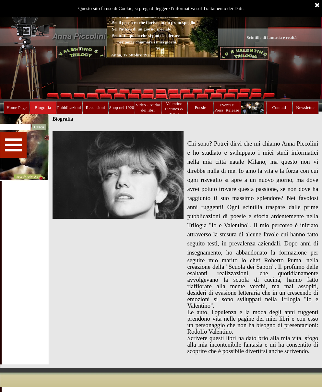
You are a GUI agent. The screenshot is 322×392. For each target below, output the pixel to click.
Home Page (16, 107)
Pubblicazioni (69, 107)
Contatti (279, 107)
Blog (253, 107)
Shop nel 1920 (121, 107)
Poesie (200, 107)
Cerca (39, 127)
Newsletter (305, 107)
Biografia (43, 107)
